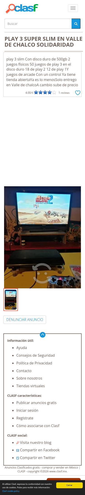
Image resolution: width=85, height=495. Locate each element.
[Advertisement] (42, 141)
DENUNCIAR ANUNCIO (24, 319)
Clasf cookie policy (10, 491)
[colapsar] (73, 8)
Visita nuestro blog (33, 442)
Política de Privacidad (34, 363)
